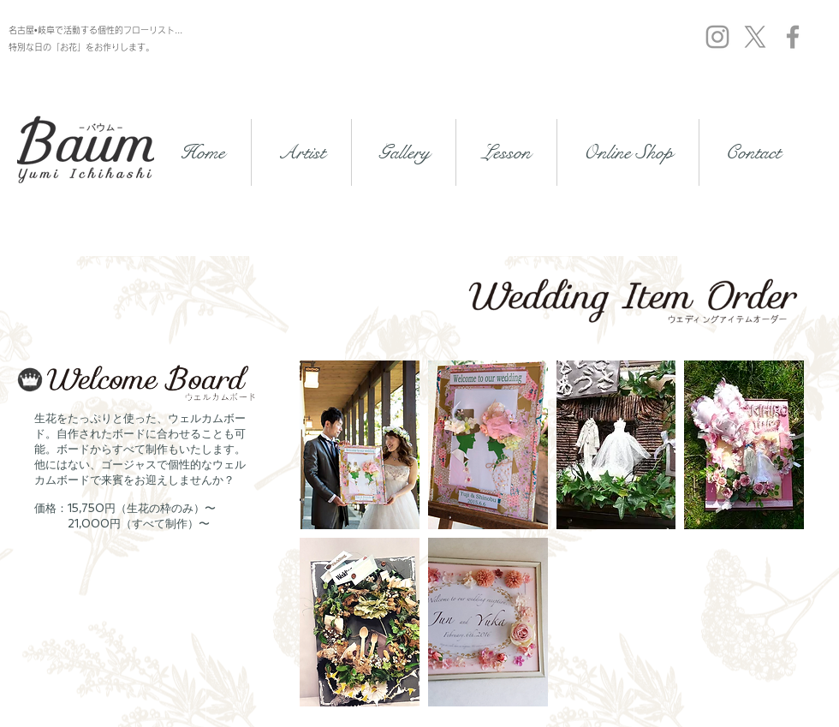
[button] (360, 445)
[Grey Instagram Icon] (717, 36)
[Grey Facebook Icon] (792, 36)
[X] (755, 36)
